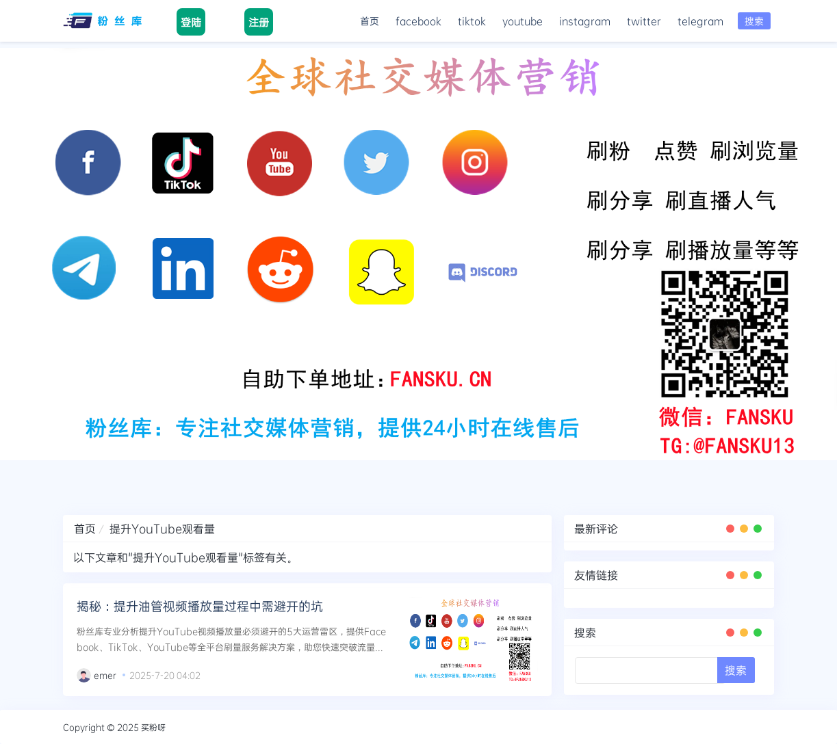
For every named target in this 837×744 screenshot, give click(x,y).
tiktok (472, 20)
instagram (584, 20)
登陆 (191, 22)
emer (105, 674)
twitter (644, 20)
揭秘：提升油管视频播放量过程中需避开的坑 (200, 606)
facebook (418, 20)
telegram (700, 20)
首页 (369, 20)
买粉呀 (153, 726)
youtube (522, 20)
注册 (258, 22)
